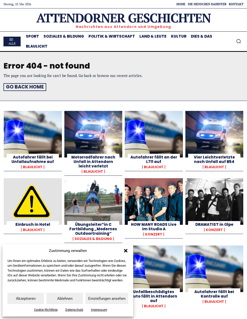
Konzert (153, 233)
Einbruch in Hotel (32, 223)
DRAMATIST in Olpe (214, 223)
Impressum (99, 310)
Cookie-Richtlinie (46, 310)
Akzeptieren (26, 298)
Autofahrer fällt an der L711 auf (153, 158)
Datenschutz (74, 310)
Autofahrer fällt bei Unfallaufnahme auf (32, 158)
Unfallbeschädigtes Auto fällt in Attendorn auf (153, 295)
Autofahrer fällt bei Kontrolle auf (214, 293)
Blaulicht (32, 166)
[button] (125, 250)
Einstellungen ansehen (106, 298)
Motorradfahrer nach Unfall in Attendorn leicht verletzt (93, 161)
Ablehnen (65, 298)
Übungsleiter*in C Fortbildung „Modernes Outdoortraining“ (93, 228)
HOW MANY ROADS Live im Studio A (153, 226)
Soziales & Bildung (93, 238)
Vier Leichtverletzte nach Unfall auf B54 (214, 158)
